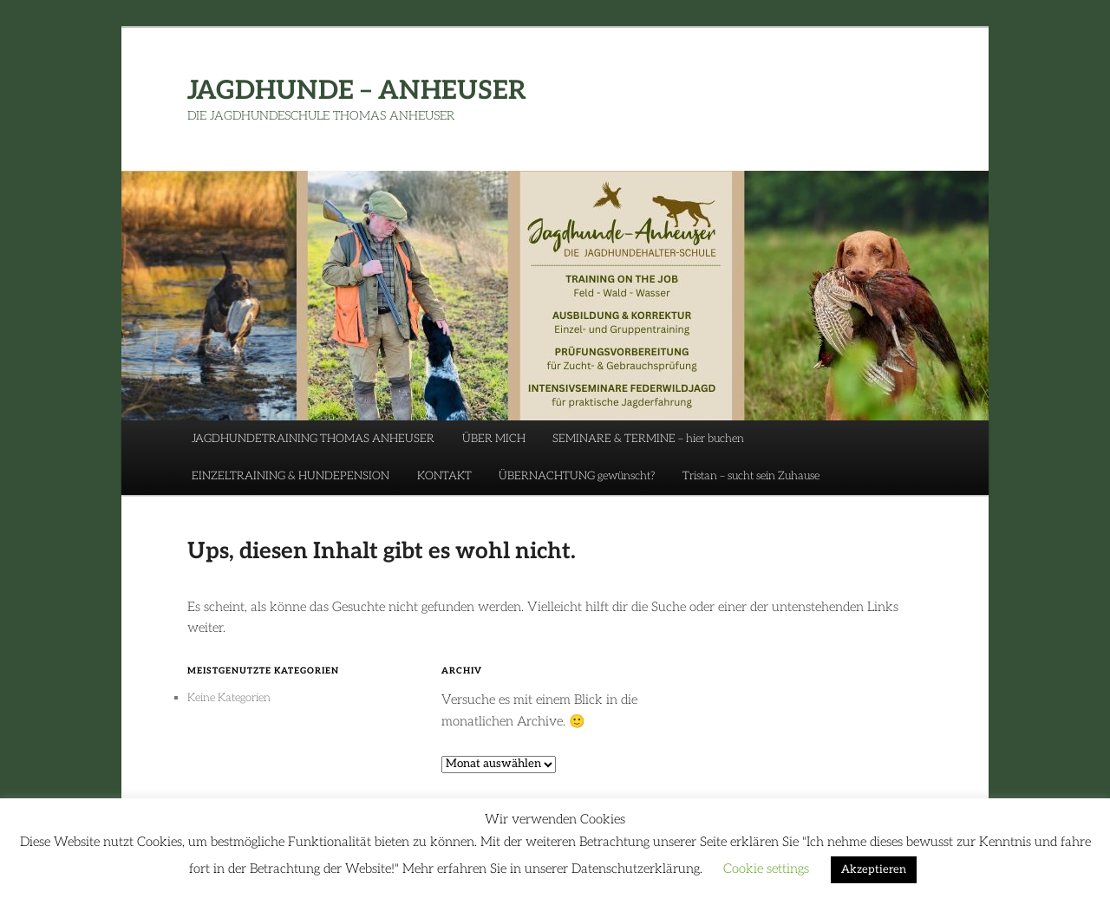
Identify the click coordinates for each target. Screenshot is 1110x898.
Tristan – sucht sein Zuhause (750, 476)
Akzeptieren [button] (873, 869)
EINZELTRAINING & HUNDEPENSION (290, 476)
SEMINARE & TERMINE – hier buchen (648, 439)
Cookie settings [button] (766, 868)
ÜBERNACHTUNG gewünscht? (577, 476)
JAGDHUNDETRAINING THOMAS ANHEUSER (313, 439)
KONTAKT (444, 476)
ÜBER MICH (494, 439)
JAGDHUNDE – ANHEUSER (356, 91)
